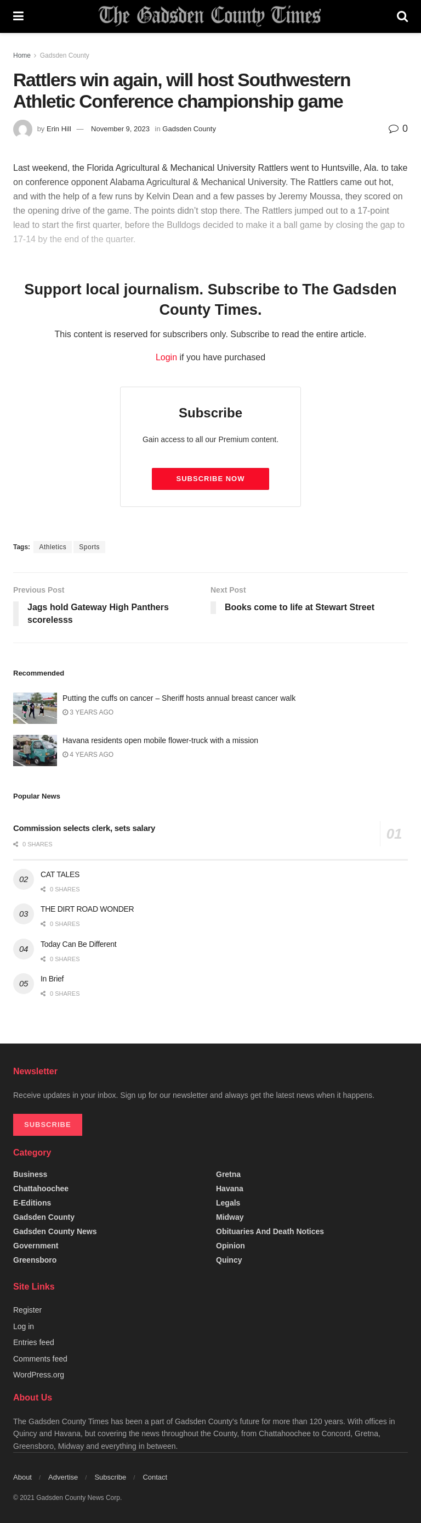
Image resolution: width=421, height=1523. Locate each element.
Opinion (230, 1245)
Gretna (228, 1174)
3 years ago (87, 712)
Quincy (229, 1260)
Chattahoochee (41, 1188)
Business (30, 1174)
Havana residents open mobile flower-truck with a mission (160, 740)
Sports (89, 547)
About (22, 1477)
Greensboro (34, 1260)
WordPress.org (38, 1374)
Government (35, 1245)
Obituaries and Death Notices (270, 1231)
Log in (23, 1326)
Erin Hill (59, 129)
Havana (229, 1188)
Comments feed (40, 1358)
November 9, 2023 (120, 129)
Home (22, 55)
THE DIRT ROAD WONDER (87, 909)
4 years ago (87, 754)
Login (166, 357)
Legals (228, 1202)
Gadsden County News (54, 1231)
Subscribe (110, 1477)
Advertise (63, 1477)
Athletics (52, 547)
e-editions (32, 1202)
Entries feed (33, 1342)
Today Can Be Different (78, 944)
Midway (230, 1217)
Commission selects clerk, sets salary (84, 828)
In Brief (52, 978)
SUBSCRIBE (47, 1124)
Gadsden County (64, 55)
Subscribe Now (211, 479)
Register (27, 1310)
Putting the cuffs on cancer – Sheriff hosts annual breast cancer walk (178, 698)
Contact (155, 1477)
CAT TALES (60, 874)
